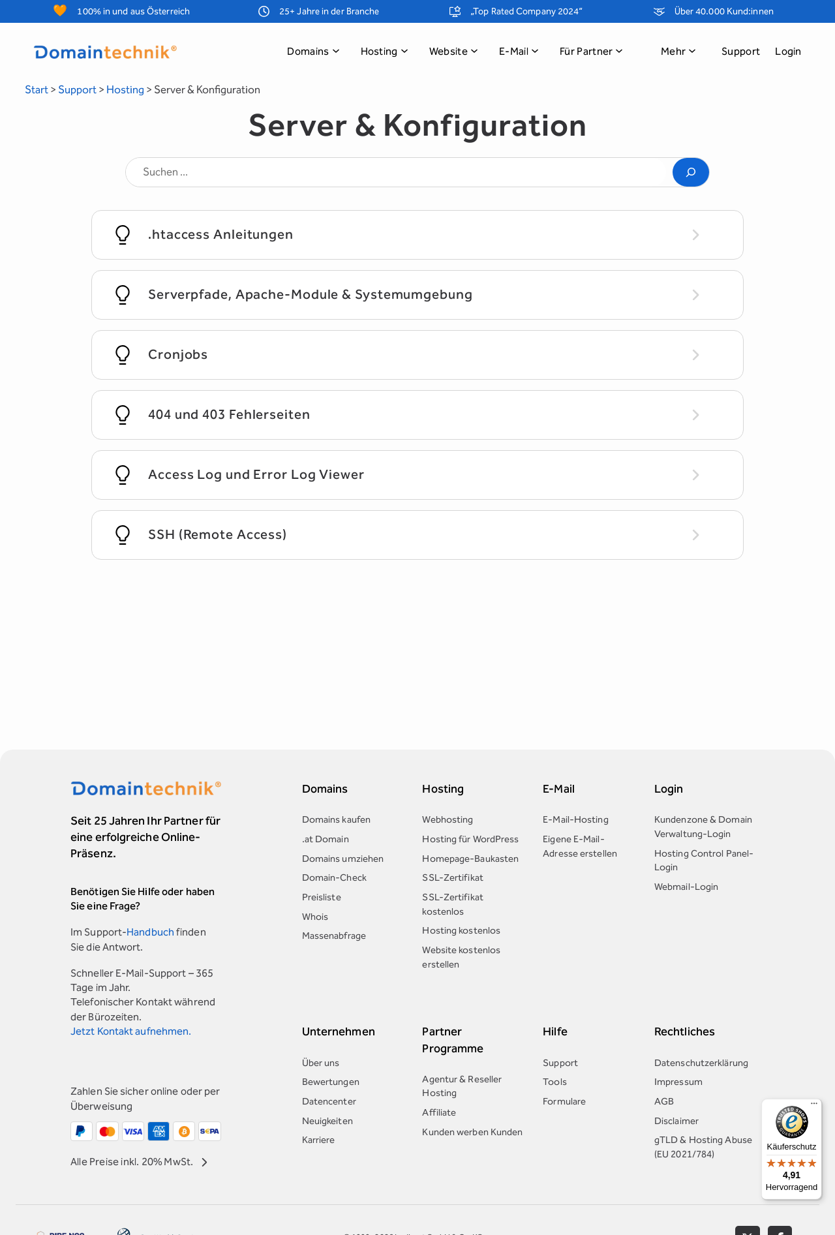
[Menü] (814, 1106)
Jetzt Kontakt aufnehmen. (130, 1031)
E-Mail (519, 51)
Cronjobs (178, 354)
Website (453, 51)
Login (788, 51)
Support (740, 51)
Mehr (678, 51)
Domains (313, 51)
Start (36, 90)
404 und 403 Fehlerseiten (229, 414)
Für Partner (592, 51)
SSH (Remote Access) (217, 534)
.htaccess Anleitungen (221, 234)
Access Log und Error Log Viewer (256, 474)
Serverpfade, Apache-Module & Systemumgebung (310, 294)
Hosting (384, 51)
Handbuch (150, 932)
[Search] (691, 172)
